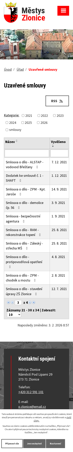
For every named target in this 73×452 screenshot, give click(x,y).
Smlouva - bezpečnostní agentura (23, 218)
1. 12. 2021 (59, 175)
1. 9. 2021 (58, 216)
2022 (44, 115)
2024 (12, 122)
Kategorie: (11, 115)
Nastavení (55, 443)
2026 (43, 122)
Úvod (8, 69)
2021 (28, 115)
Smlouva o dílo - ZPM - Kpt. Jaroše (26, 191)
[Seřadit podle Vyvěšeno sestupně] (53, 146)
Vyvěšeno (58, 141)
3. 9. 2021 (58, 202)
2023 (60, 115)
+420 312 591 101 (31, 392)
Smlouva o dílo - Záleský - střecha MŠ (24, 245)
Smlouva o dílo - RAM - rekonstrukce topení (24, 232)
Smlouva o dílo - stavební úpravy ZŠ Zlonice (24, 291)
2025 (28, 122)
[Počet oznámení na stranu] (14, 314)
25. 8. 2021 (59, 230)
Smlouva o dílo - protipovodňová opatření (24, 261)
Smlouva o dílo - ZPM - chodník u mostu (22, 277)
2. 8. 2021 (58, 275)
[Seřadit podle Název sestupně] (17, 141)
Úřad (20, 69)
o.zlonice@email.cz (32, 406)
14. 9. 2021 (59, 189)
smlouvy (15, 129)
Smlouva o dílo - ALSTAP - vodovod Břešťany (24, 164)
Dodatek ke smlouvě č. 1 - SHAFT (24, 178)
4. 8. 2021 (58, 257)
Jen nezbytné (34, 443)
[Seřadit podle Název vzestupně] (17, 140)
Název (10, 141)
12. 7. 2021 (59, 289)
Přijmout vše (12, 443)
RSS (57, 101)
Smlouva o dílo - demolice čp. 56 (24, 205)
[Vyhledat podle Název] (27, 153)
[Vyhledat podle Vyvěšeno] (59, 153)
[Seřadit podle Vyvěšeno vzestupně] (53, 145)
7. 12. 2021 (59, 162)
